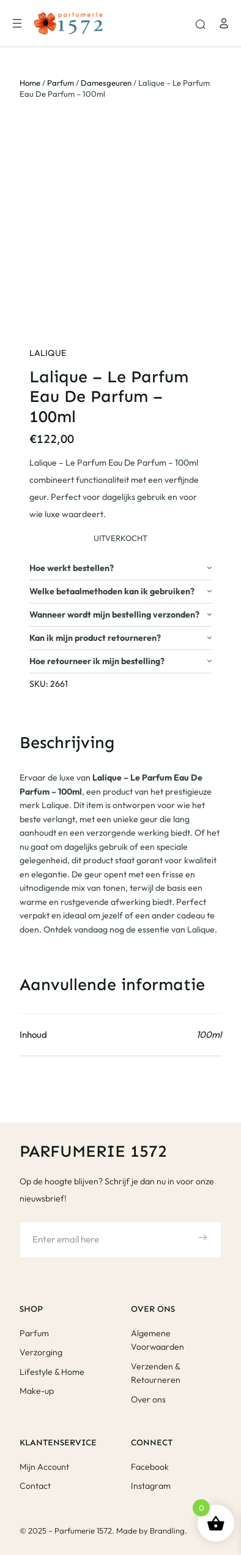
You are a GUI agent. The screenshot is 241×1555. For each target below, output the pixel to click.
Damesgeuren (106, 83)
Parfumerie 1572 (93, 1151)
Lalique (47, 352)
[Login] (224, 23)
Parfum (60, 83)
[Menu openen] (17, 23)
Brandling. (168, 1530)
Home (30, 83)
